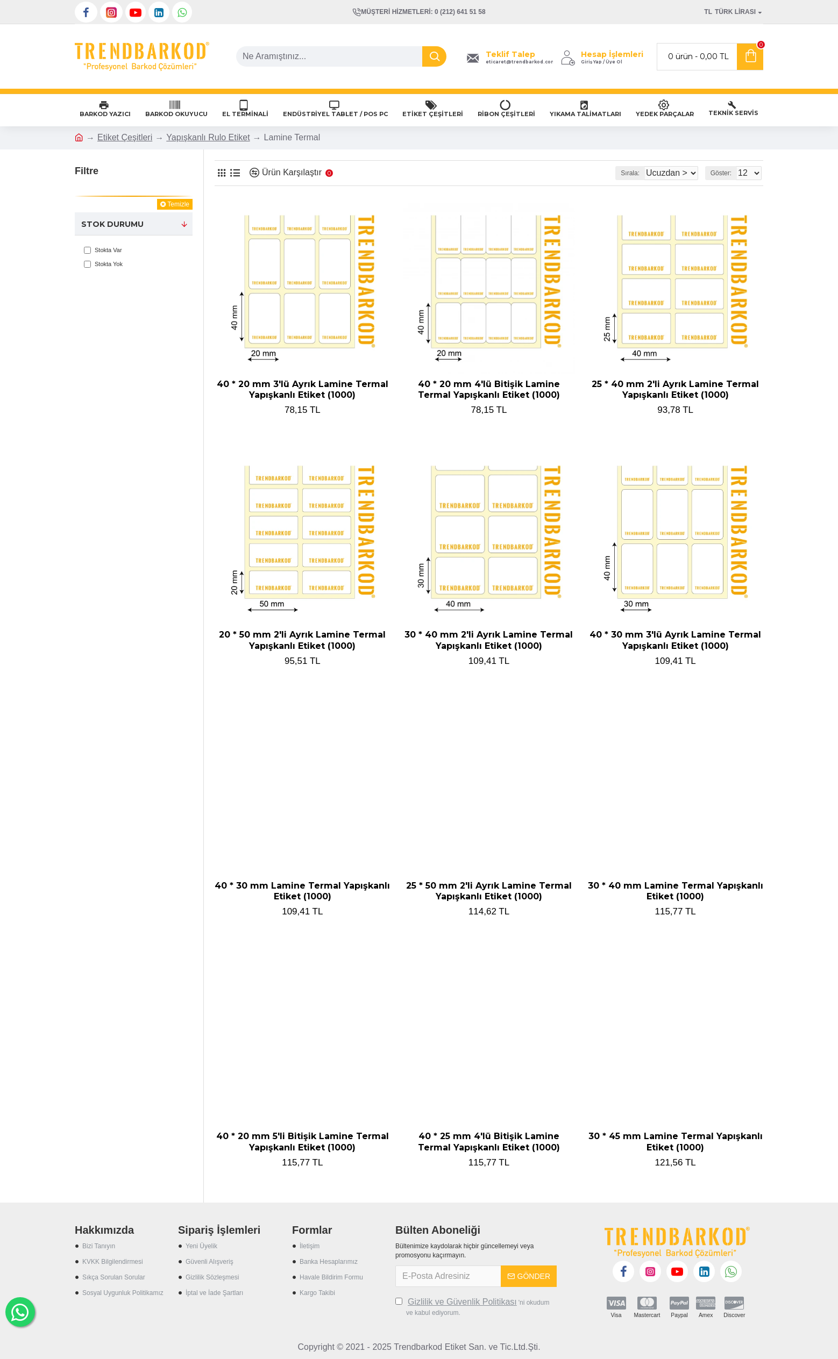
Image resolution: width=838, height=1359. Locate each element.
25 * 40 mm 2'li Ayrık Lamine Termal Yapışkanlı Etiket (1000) (675, 389)
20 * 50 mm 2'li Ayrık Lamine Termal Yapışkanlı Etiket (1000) (302, 640)
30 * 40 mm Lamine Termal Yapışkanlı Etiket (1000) (675, 891)
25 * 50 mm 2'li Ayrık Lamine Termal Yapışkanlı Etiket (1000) (489, 891)
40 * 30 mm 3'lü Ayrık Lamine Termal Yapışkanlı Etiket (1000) (675, 640)
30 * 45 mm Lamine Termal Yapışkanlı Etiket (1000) (675, 1142)
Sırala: (618, 173)
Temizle (178, 204)
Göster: (724, 173)
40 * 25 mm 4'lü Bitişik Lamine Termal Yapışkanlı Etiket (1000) (489, 1142)
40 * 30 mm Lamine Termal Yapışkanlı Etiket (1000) (302, 891)
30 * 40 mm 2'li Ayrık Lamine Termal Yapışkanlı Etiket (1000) (488, 640)
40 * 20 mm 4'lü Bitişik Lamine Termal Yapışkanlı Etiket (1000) (489, 389)
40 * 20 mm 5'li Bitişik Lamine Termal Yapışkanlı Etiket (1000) (302, 1142)
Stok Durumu (112, 224)
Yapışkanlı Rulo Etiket (208, 137)
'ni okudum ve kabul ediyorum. (472, 1306)
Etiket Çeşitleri (124, 137)
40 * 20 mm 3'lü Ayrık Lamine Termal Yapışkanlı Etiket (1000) (302, 389)
